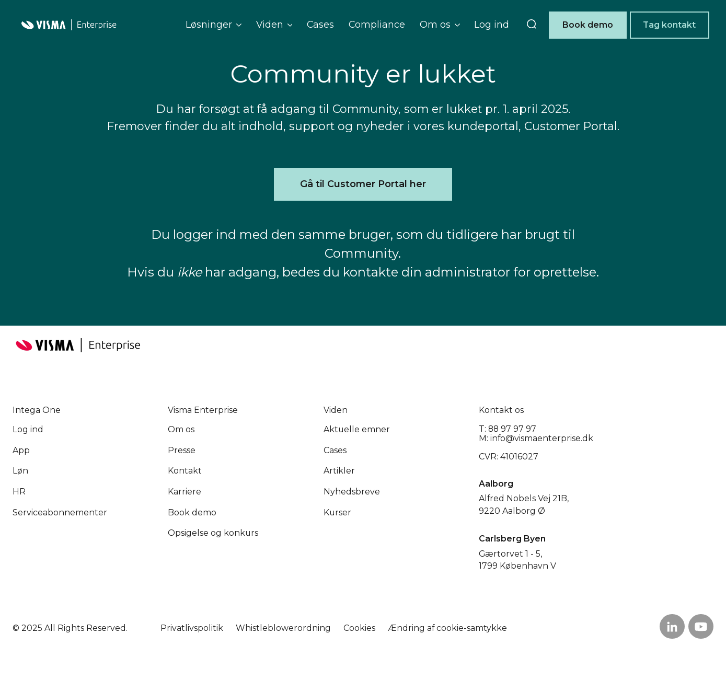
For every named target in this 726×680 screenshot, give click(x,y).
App (21, 450)
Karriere (184, 492)
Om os (181, 429)
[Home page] (69, 24)
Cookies (359, 628)
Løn (20, 471)
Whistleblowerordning (283, 628)
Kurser (337, 512)
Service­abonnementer (60, 512)
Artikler (339, 471)
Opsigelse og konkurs (213, 533)
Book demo (587, 25)
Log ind (491, 24)
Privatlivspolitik (191, 628)
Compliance (377, 24)
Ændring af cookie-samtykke (447, 628)
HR (19, 492)
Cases (320, 24)
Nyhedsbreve (352, 492)
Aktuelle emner (357, 429)
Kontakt (185, 471)
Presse (181, 450)
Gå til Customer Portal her (363, 183)
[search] (532, 25)
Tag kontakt (669, 25)
